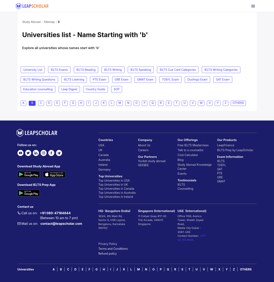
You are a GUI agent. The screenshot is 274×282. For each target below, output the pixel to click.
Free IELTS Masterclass (192, 145)
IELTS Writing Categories (221, 69)
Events (181, 173)
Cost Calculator (187, 155)
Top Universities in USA (114, 180)
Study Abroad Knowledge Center (194, 166)
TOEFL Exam (170, 79)
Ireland (102, 164)
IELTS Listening (74, 79)
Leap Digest (69, 89)
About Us (144, 145)
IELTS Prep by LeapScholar (235, 150)
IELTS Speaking (140, 69)
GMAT (221, 181)
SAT (219, 169)
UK (100, 150)
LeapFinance (225, 145)
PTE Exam (99, 79)
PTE (219, 173)
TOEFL (221, 165)
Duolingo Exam (197, 79)
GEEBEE (143, 165)
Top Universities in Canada (116, 188)
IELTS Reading (86, 69)
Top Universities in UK (113, 184)
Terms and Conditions (113, 248)
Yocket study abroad (151, 161)
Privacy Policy (107, 243)
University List (32, 69)
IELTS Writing (113, 69)
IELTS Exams (59, 69)
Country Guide (95, 89)
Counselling (185, 188)
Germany (104, 169)
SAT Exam (223, 79)
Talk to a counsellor (190, 150)
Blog (180, 159)
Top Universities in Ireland (115, 196)
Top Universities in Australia (116, 192)
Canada (103, 155)
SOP (117, 89)
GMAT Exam (145, 79)
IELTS (181, 184)
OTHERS (246, 269)
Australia (104, 159)
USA (101, 145)
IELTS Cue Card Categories (178, 69)
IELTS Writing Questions (39, 79)
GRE (220, 177)
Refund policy (107, 253)
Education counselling (38, 89)
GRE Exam (122, 79)
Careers (143, 150)
